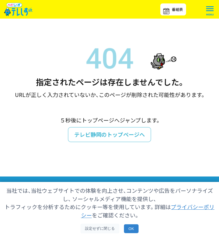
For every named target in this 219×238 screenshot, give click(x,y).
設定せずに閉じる (100, 228)
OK (131, 229)
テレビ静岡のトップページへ (109, 134)
